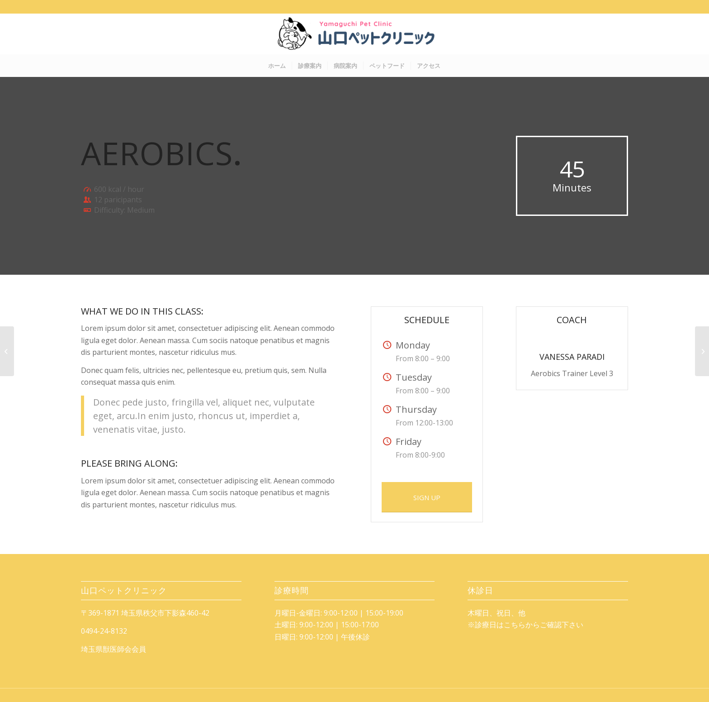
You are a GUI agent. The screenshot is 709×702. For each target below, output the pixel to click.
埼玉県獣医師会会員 (113, 649)
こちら (514, 625)
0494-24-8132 (104, 631)
